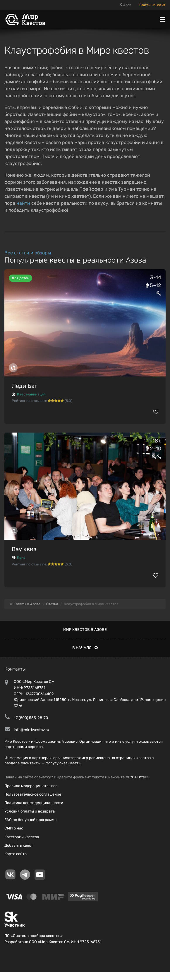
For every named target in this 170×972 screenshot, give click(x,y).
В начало (85, 647)
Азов (125, 5)
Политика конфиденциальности (33, 803)
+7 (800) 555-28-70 (31, 718)
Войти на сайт (152, 5)
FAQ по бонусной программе (30, 819)
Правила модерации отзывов (30, 786)
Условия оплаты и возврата (29, 811)
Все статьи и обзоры (27, 253)
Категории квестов (21, 837)
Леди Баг (24, 385)
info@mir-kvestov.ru (31, 730)
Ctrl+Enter (137, 777)
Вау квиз (24, 549)
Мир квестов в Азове (85, 629)
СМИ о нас (13, 828)
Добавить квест (18, 845)
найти (23, 203)
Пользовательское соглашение (32, 794)
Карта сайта (15, 854)
